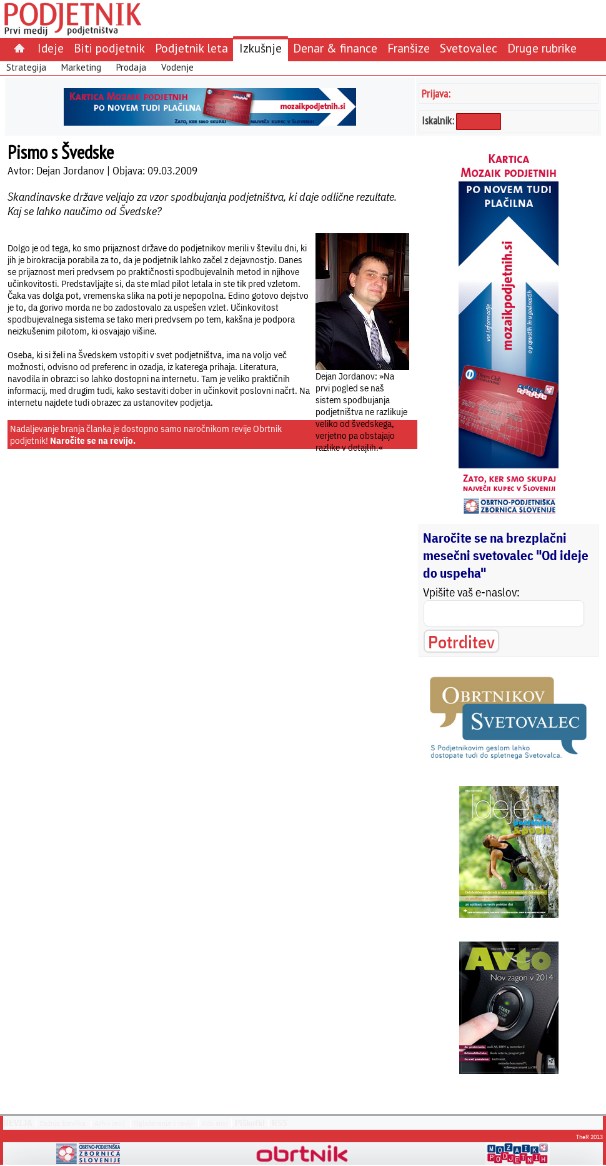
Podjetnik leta (191, 48)
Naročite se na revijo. (93, 440)
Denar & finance (335, 48)
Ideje (50, 48)
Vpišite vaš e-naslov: (471, 592)
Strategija (26, 67)
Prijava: (436, 93)
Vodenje (177, 67)
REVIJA (17, 1122)
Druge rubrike (542, 48)
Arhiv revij (109, 1123)
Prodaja (131, 67)
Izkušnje (260, 48)
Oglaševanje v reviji (163, 1123)
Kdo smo (215, 1123)
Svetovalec (468, 48)
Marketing (81, 67)
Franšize (408, 48)
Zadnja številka (62, 1123)
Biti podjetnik (109, 48)
